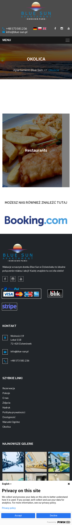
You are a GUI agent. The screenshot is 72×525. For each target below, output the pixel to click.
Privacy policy (9, 508)
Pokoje (6, 393)
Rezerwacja (8, 388)
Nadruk (6, 407)
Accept (18, 515)
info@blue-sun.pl (16, 32)
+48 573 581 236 (16, 28)
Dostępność (8, 417)
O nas (5, 397)
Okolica (6, 426)
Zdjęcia (6, 402)
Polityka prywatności (13, 412)
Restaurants (36, 150)
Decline (53, 515)
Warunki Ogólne (11, 421)
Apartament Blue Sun (28, 70)
